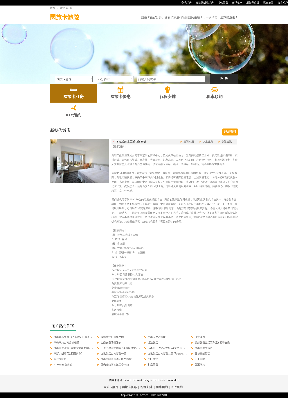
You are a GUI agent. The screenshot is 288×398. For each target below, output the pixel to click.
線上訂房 (208, 141)
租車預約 (162, 387)
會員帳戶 (281, 3)
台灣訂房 (185, 3)
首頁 (52, 8)
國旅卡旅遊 (64, 18)
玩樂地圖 (266, 3)
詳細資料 (230, 132)
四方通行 (145, 395)
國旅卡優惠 (129, 387)
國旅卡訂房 (66, 8)
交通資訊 (227, 141)
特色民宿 (221, 3)
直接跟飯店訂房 (203, 3)
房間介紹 (188, 141)
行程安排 (146, 387)
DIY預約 (177, 387)
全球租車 (235, 3)
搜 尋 (224, 79)
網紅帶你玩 (251, 3)
